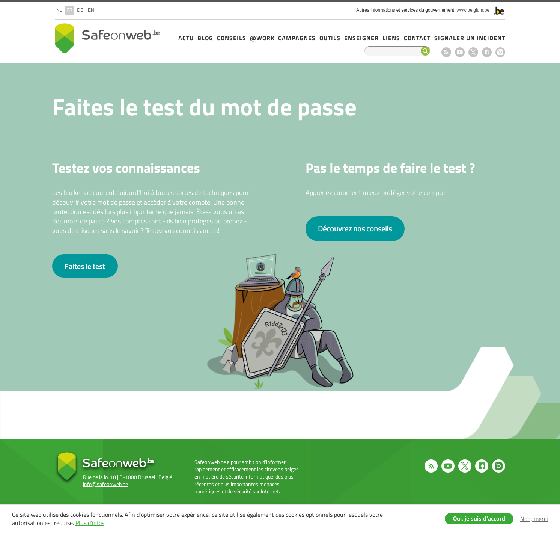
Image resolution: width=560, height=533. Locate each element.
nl (59, 10)
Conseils (231, 38)
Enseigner (361, 38)
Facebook (487, 52)
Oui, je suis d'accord (479, 518)
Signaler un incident (469, 38)
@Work (262, 38)
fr (69, 10)
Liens (391, 38)
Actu (186, 38)
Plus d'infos (89, 522)
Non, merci (534, 518)
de (80, 10)
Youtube (460, 52)
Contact (417, 38)
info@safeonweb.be (105, 484)
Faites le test (85, 266)
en (91, 10)
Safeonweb (107, 38)
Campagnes (297, 38)
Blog (205, 38)
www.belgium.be (473, 10)
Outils (329, 38)
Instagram (500, 52)
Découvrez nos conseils (355, 228)
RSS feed (446, 52)
